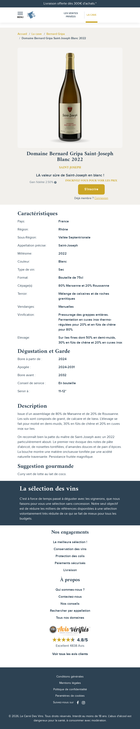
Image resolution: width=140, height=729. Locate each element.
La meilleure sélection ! (70, 542)
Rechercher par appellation (70, 611)
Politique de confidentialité (70, 689)
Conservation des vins (70, 549)
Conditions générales (70, 676)
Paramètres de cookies (70, 695)
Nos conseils (70, 604)
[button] (20, 15)
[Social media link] (78, 702)
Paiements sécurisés (70, 563)
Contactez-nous (70, 597)
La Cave (91, 14)
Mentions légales (70, 683)
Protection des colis (70, 556)
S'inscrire (91, 189)
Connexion (101, 198)
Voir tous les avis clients (70, 654)
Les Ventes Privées (71, 15)
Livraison (70, 570)
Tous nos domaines (70, 618)
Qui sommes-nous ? (70, 590)
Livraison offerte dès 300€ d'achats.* (70, 4)
